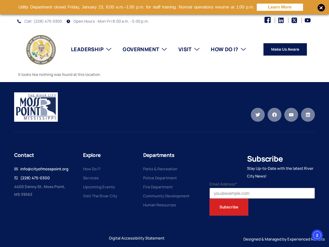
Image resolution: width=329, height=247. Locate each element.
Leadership (91, 49)
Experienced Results (306, 239)
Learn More (280, 7)
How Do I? (228, 49)
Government (145, 49)
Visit (188, 49)
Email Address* (223, 184)
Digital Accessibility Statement (136, 238)
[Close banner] (321, 8)
